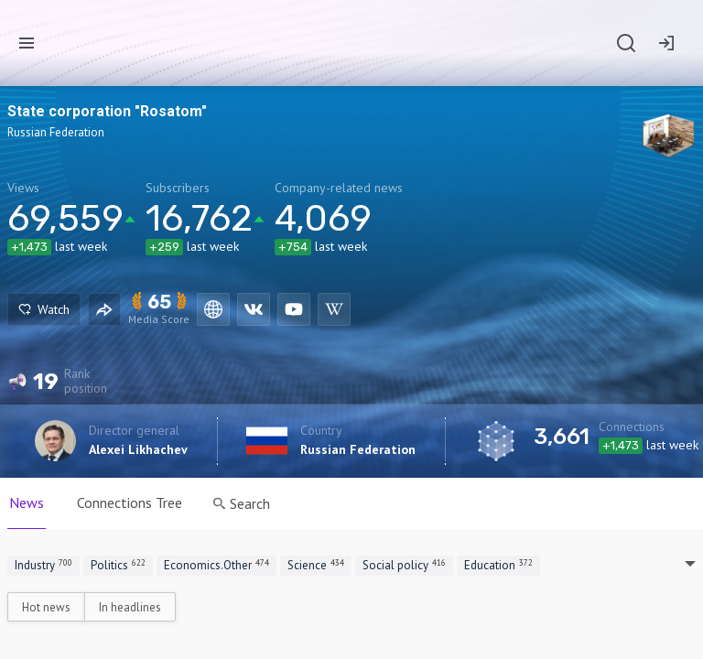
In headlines (130, 607)
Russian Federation (358, 449)
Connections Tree (129, 502)
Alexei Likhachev (138, 449)
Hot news (46, 607)
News (26, 502)
